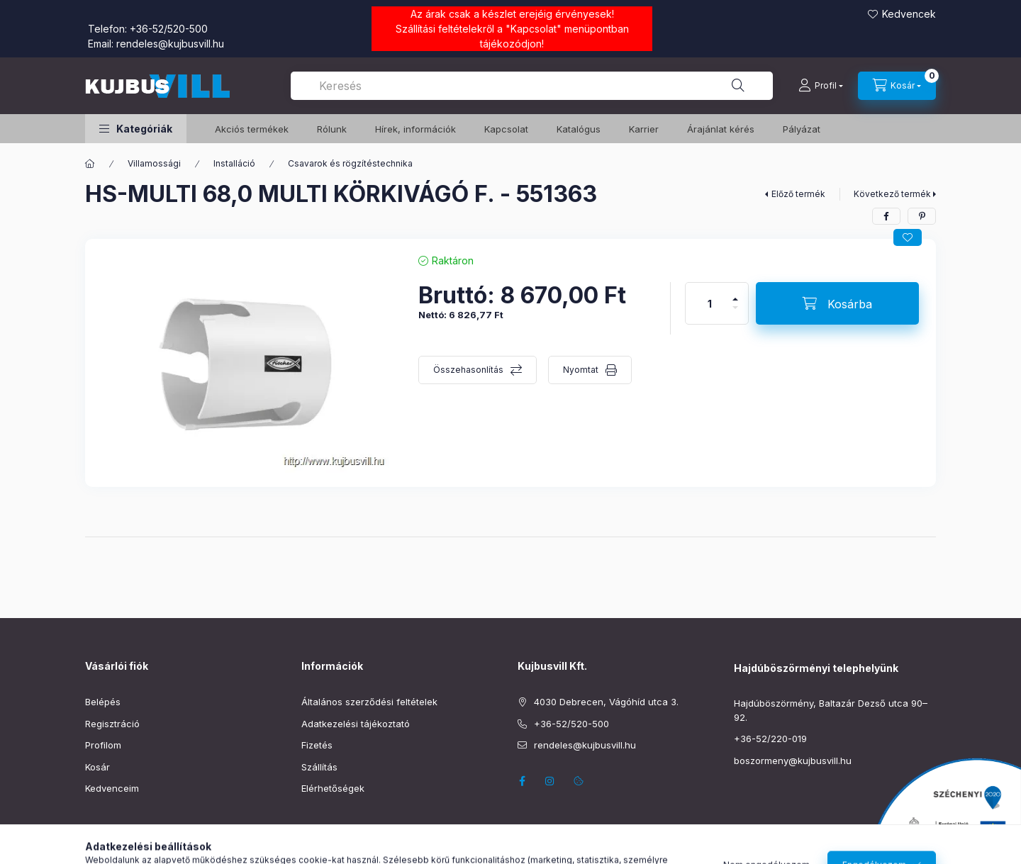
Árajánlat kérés (720, 129)
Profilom (103, 745)
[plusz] (735, 293)
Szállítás (319, 767)
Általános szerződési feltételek (369, 701)
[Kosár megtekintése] (897, 86)
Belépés (103, 701)
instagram (550, 781)
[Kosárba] (837, 303)
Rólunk (332, 129)
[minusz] (735, 313)
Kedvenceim (112, 788)
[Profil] (820, 86)
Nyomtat (580, 369)
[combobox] (532, 86)
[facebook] (886, 216)
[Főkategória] (90, 163)
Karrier (644, 129)
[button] (135, 128)
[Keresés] (738, 85)
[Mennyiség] (709, 303)
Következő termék (892, 194)
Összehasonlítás (468, 369)
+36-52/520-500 (169, 29)
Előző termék (798, 194)
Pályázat (801, 129)
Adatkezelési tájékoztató (355, 723)
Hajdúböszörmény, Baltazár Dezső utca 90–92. (830, 710)
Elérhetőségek (332, 788)
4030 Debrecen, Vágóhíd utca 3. (606, 701)
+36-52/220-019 (770, 738)
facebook (522, 781)
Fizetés (317, 745)
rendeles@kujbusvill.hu (170, 44)
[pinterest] (922, 216)
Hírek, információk (415, 129)
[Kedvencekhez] (907, 237)
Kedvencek (909, 14)
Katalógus (579, 129)
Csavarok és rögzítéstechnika (350, 163)
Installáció (234, 163)
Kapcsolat (533, 29)
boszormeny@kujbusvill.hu (793, 760)
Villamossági (154, 163)
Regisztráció (112, 723)
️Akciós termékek (252, 129)
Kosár (97, 767)
